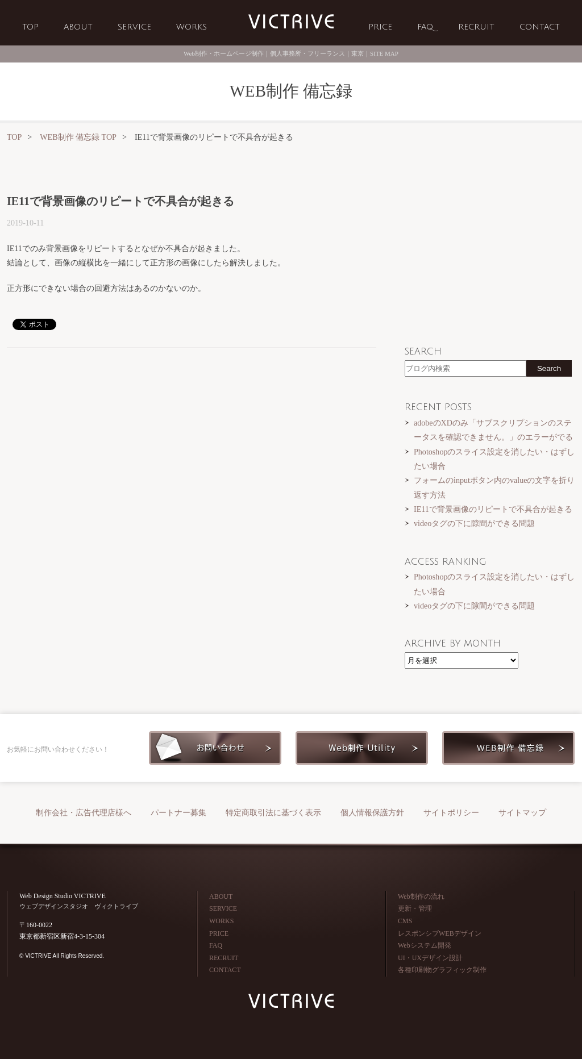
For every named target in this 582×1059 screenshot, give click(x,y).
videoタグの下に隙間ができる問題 (474, 523)
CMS (405, 921)
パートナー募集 (178, 812)
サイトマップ (522, 812)
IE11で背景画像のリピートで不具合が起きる (493, 509)
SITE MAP (384, 53)
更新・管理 (415, 908)
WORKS (191, 27)
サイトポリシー (451, 812)
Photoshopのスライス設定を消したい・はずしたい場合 (494, 458)
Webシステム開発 (424, 945)
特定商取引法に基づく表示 (273, 812)
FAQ (425, 27)
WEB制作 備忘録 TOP (78, 136)
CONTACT (539, 27)
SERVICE (134, 27)
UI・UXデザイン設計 (430, 958)
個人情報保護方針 (372, 812)
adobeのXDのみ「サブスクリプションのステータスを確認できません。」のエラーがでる (493, 429)
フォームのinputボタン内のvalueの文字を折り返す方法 (494, 487)
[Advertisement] (191, 444)
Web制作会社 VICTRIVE (291, 22)
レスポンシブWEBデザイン (439, 933)
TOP (30, 27)
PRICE (380, 27)
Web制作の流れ (421, 896)
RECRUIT (476, 27)
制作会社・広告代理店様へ (83, 812)
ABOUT (78, 27)
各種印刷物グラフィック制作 (442, 970)
